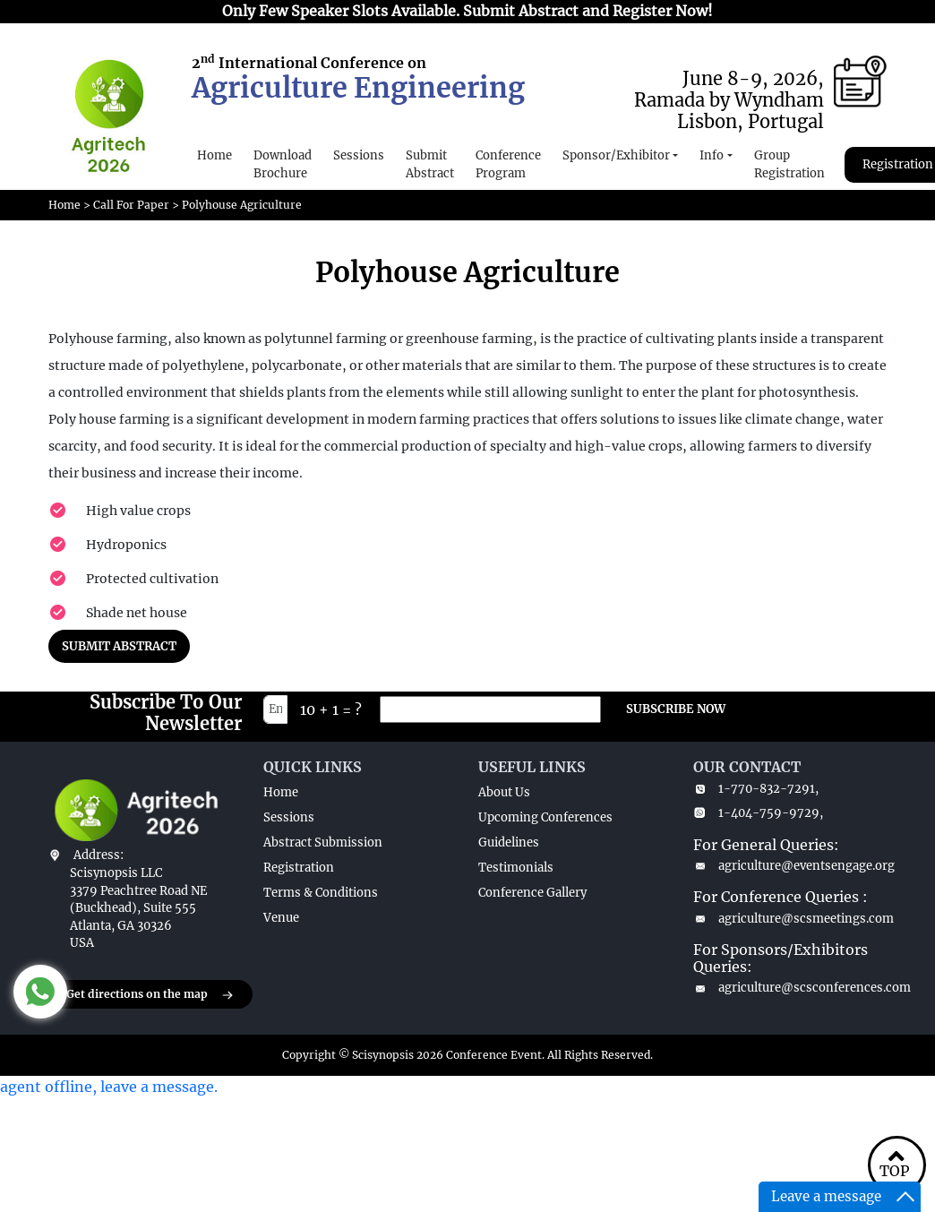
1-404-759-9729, (758, 813)
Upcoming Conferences (545, 817)
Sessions (358, 155)
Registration (298, 867)
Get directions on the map (150, 995)
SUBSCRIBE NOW (675, 709)
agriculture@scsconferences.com (790, 987)
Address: (98, 855)
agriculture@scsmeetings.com (790, 918)
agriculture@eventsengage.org (790, 865)
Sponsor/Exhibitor (616, 155)
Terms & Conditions (320, 892)
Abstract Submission (322, 842)
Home (214, 155)
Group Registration (789, 164)
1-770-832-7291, (756, 788)
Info (711, 155)
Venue (281, 917)
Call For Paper (131, 204)
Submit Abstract (430, 164)
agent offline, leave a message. (109, 1087)
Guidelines (508, 842)
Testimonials (515, 867)
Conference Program (508, 164)
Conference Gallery (532, 892)
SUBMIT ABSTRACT (119, 646)
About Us (504, 792)
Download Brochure (282, 164)
